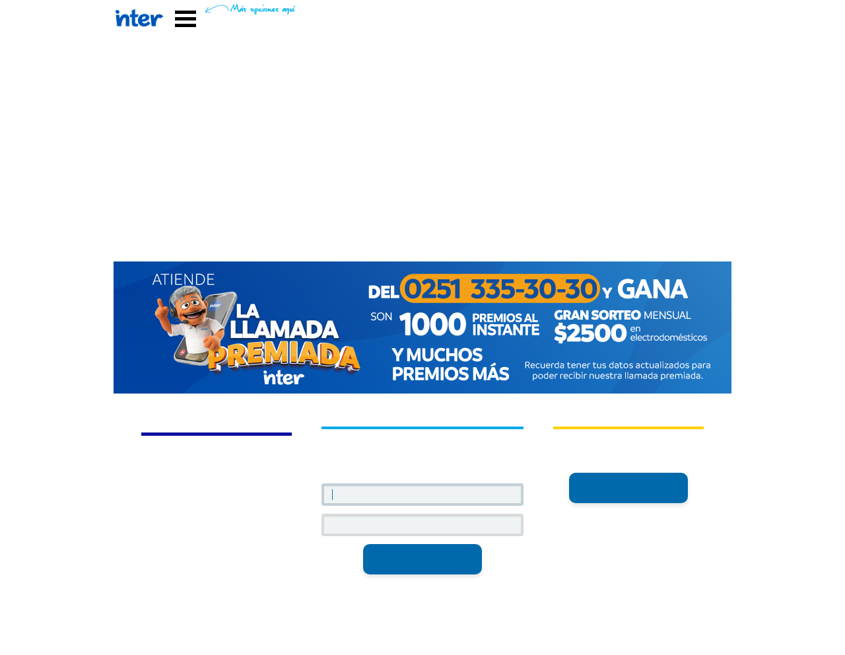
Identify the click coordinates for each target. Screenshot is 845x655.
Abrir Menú (185, 19)
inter (628, 462)
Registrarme (628, 487)
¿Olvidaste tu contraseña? (422, 585)
